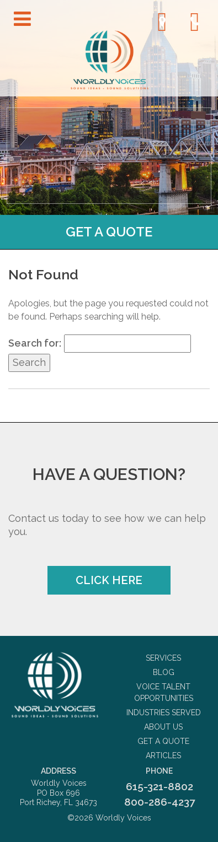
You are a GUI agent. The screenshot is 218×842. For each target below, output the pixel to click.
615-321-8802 (159, 786)
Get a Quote (109, 232)
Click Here (109, 580)
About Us (163, 726)
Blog (163, 672)
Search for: (34, 343)
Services (163, 658)
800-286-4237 (159, 802)
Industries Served (163, 712)
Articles (163, 755)
